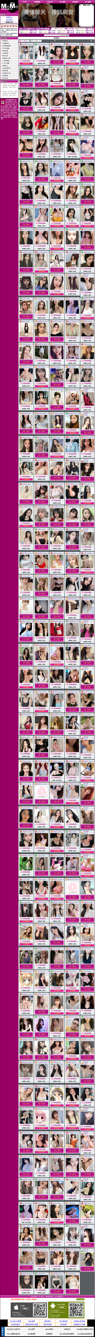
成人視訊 (5, 78)
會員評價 (5, 50)
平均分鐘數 (6, 48)
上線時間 (5, 53)
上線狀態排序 (7, 68)
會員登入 (9, 17)
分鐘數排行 (6, 43)
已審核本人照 (7, 73)
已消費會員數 (7, 45)
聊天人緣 (5, 55)
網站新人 (5, 65)
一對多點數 (6, 60)
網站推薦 (5, 70)
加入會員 (9, 20)
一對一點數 (6, 63)
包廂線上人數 (7, 58)
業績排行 (5, 41)
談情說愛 (5, 75)
